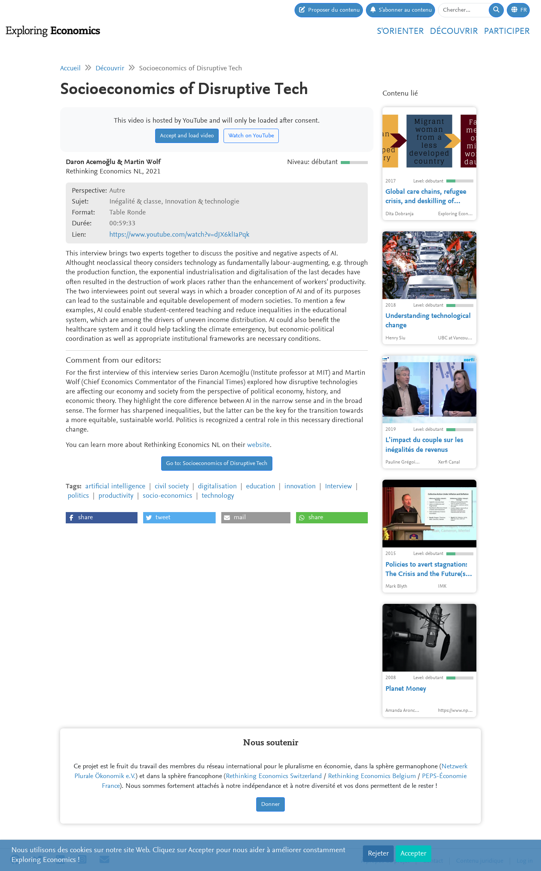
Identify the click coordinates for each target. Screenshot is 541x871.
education (260, 486)
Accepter (413, 853)
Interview (338, 486)
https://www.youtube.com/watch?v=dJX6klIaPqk (179, 235)
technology (218, 496)
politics (78, 496)
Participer (507, 31)
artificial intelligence (115, 486)
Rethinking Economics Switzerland (274, 776)
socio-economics (167, 496)
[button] (102, 517)
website (258, 445)
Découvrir (454, 31)
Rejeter (378, 853)
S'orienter (400, 31)
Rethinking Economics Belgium (372, 776)
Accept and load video (187, 136)
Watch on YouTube (251, 136)
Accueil (70, 68)
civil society (172, 486)
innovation (300, 486)
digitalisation (217, 486)
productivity (115, 496)
